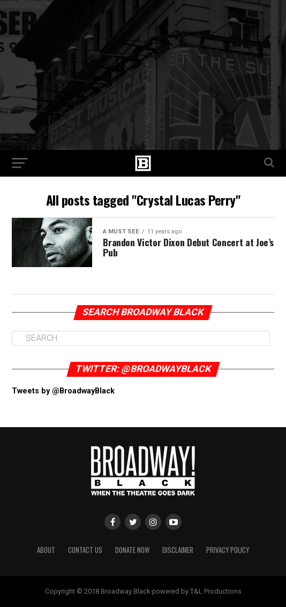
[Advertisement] (143, 75)
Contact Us (85, 550)
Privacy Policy (227, 550)
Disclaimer (177, 550)
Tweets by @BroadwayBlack (63, 391)
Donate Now (132, 550)
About (46, 550)
